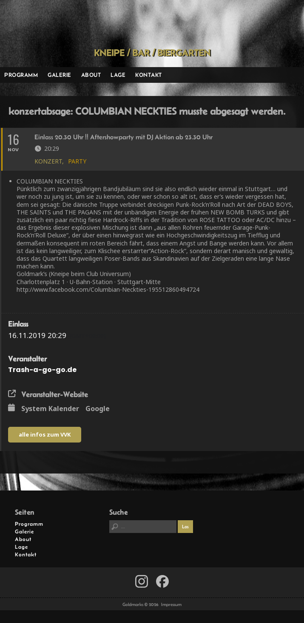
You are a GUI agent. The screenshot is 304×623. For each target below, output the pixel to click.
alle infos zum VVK (45, 434)
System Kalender (50, 409)
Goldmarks (148, 23)
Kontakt (148, 74)
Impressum (171, 604)
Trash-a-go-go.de (42, 370)
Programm (21, 74)
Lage (118, 74)
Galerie (59, 74)
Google (97, 409)
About (91, 74)
